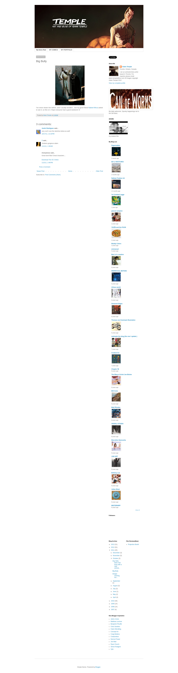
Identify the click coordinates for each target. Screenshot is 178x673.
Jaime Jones (115, 619)
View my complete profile (117, 83)
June (114, 591)
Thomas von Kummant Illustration (123, 320)
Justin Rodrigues (48, 128)
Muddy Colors (116, 244)
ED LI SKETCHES (117, 162)
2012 (113, 547)
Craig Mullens (115, 634)
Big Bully (115, 571)
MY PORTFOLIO (66, 50)
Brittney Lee (115, 473)
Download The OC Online (50, 160)
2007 (113, 609)
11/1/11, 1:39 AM (47, 146)
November (116, 555)
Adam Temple (127, 67)
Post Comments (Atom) (53, 175)
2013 (113, 544)
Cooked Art (115, 353)
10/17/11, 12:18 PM (48, 134)
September (116, 581)
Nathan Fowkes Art (118, 178)
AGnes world (116, 287)
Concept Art (114, 631)
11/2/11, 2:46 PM (47, 162)
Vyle (112, 649)
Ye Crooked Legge (117, 194)
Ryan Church (115, 644)
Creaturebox (115, 636)
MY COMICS (53, 50)
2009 (113, 604)
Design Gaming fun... (116, 575)
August (115, 586)
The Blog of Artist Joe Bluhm (121, 374)
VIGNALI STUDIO (117, 424)
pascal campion (116, 211)
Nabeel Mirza (93, 108)
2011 (113, 550)
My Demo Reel (41, 50)
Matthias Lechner (116, 621)
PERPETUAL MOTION (119, 271)
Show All (137, 510)
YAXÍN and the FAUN (118, 227)
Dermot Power (115, 639)
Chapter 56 (115, 369)
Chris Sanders (115, 626)
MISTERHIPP (115, 505)
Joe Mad (113, 641)
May (114, 594)
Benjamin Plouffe (116, 624)
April (114, 597)
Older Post (99, 171)
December (116, 553)
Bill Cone (114, 391)
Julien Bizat (115, 489)
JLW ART (114, 456)
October (116, 558)
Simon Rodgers (116, 647)
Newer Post (40, 171)
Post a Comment (44, 167)
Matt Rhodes (115, 407)
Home (70, 171)
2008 (113, 607)
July (114, 589)
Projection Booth (133, 544)
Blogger (97, 667)
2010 (113, 601)
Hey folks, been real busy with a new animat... (117, 564)
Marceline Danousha (118, 440)
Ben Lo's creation (117, 254)
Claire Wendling (116, 629)
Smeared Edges (116, 304)
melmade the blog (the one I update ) (124, 336)
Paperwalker (115, 145)
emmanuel (115, 249)
